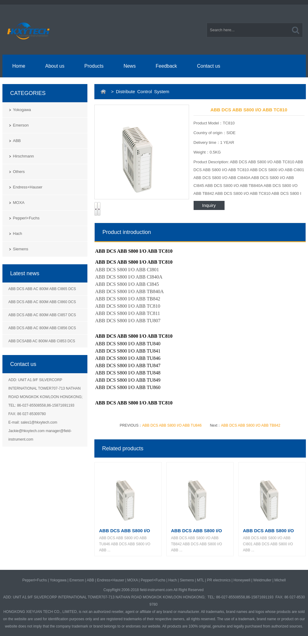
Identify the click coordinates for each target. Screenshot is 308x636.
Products (93, 66)
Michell (280, 580)
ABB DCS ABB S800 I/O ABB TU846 (171, 425)
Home (18, 66)
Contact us (208, 66)
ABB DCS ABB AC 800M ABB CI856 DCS (42, 328)
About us (54, 66)
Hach (17, 233)
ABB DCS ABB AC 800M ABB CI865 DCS (42, 289)
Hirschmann (23, 156)
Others (19, 171)
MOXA (19, 202)
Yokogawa (22, 109)
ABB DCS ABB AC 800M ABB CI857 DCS (42, 315)
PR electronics (218, 580)
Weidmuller (262, 580)
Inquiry (209, 205)
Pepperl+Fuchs (26, 218)
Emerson (21, 125)
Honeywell (241, 580)
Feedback (166, 66)
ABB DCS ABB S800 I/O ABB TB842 (250, 425)
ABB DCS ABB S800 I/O (124, 530)
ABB (17, 140)
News (130, 66)
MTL (200, 580)
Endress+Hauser (27, 187)
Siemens (21, 249)
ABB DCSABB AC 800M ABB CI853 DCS (41, 341)
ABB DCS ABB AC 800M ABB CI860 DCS (42, 302)
